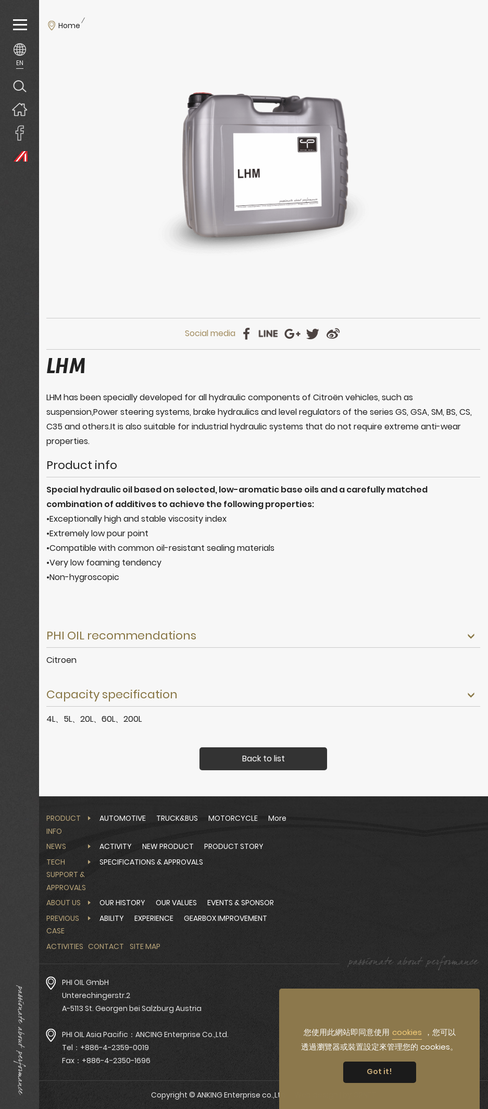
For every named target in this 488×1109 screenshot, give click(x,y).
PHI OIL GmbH (85, 982)
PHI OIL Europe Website (19, 156)
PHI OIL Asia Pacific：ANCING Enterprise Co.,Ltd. (145, 1034)
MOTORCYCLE (233, 818)
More (277, 818)
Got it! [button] (379, 1071)
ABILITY (111, 918)
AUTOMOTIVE (122, 818)
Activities (64, 946)
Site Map (145, 946)
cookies (407, 1032)
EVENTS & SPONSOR (240, 902)
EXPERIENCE (153, 918)
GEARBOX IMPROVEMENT (225, 918)
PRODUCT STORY (234, 846)
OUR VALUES (176, 902)
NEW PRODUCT (168, 846)
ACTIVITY (115, 846)
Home (69, 25)
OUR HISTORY (122, 902)
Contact (106, 946)
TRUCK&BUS (177, 818)
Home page (19, 109)
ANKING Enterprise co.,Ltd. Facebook (19, 132)
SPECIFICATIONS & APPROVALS (151, 862)
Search (19, 85)
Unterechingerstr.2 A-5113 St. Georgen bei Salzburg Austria (132, 1002)
